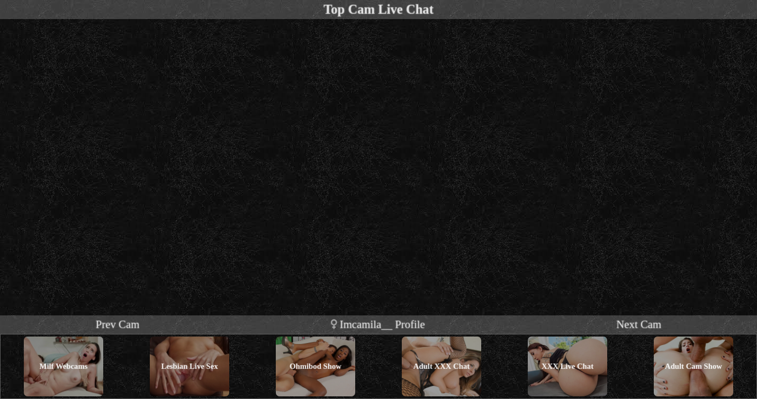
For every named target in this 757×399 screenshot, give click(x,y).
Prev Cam (118, 324)
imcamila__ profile (378, 324)
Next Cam (638, 324)
